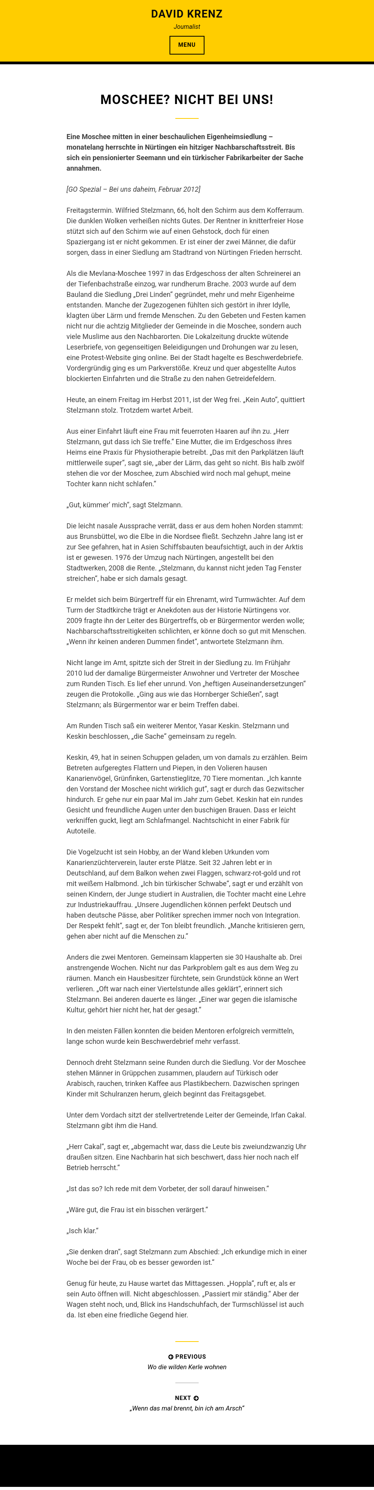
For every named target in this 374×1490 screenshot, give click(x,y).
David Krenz (187, 13)
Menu (187, 46)
